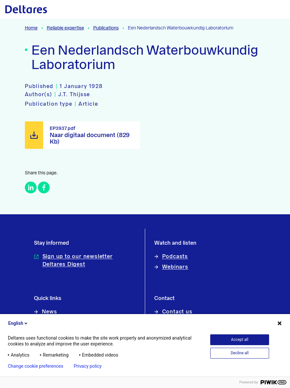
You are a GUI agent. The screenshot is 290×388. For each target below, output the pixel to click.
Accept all (239, 339)
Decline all (240, 353)
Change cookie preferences (35, 366)
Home (31, 28)
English (18, 323)
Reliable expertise (65, 28)
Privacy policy (87, 366)
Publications (106, 28)
